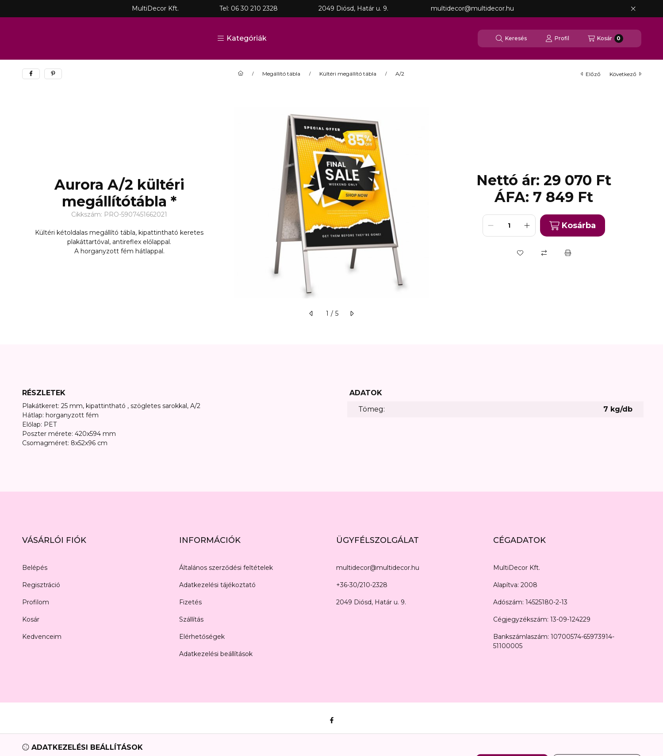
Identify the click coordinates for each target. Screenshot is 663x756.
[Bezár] (633, 8)
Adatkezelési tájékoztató (217, 585)
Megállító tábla (281, 74)
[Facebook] (332, 720)
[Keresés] (511, 38)
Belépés (34, 568)
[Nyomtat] (567, 252)
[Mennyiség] (509, 225)
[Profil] (557, 38)
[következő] (351, 313)
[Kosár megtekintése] (605, 38)
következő (625, 74)
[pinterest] (53, 74)
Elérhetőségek (202, 637)
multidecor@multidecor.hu (377, 568)
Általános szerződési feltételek (226, 568)
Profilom (35, 602)
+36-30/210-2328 (361, 585)
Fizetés (190, 602)
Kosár (30, 619)
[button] (242, 38)
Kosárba (572, 226)
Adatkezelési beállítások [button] (216, 654)
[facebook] (31, 74)
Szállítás (191, 619)
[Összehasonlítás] (544, 252)
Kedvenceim (41, 637)
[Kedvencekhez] (520, 252)
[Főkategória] (240, 74)
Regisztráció (41, 585)
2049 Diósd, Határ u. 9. (371, 602)
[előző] (311, 313)
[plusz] (527, 225)
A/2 (399, 74)
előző (591, 74)
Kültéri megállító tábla (347, 74)
